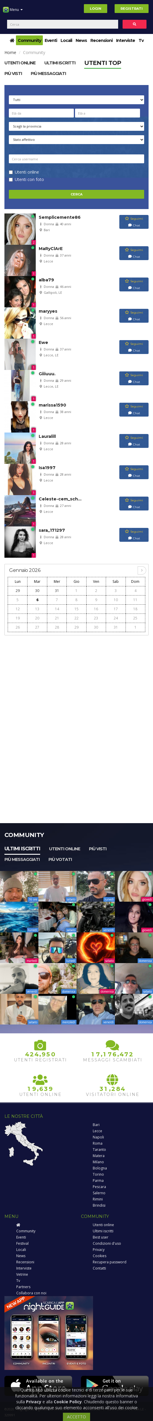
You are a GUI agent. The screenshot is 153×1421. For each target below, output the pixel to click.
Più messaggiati (48, 73)
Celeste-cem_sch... (60, 499)
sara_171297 (52, 530)
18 (135, 608)
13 (37, 608)
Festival (22, 1243)
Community (29, 40)
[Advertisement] (76, 680)
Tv (141, 40)
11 (135, 599)
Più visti (13, 73)
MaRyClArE (51, 248)
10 (116, 599)
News (81, 40)
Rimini (98, 1199)
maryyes (48, 311)
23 (96, 618)
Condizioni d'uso (107, 1243)
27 (37, 627)
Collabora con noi (31, 1293)
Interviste (125, 40)
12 (18, 608)
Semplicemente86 (60, 217)
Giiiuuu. (47, 373)
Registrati (132, 8)
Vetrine (22, 1274)
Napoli (98, 1137)
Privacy (99, 1249)
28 (57, 627)
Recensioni (101, 40)
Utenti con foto (29, 179)
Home (10, 52)
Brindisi (99, 1205)
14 (57, 608)
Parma (98, 1180)
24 (116, 618)
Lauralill (47, 436)
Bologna (100, 1168)
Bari (96, 1124)
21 (57, 618)
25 (135, 618)
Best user (100, 1237)
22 (76, 618)
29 (18, 590)
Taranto (99, 1149)
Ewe (43, 342)
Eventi (51, 40)
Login (95, 8)
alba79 (46, 280)
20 (37, 618)
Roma (97, 1143)
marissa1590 (52, 405)
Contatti (99, 1268)
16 (96, 608)
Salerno (99, 1192)
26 (18, 627)
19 (18, 618)
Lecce (97, 1130)
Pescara (99, 1186)
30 (37, 590)
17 (116, 608)
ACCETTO (76, 1417)
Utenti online (19, 63)
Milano (98, 1161)
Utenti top (102, 62)
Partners (23, 1286)
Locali (66, 40)
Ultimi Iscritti (59, 63)
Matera (99, 1155)
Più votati (60, 859)
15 (76, 608)
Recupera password (109, 1262)
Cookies (99, 1255)
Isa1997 (47, 467)
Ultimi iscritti (22, 848)
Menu (13, 12)
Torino (98, 1174)
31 (57, 590)
